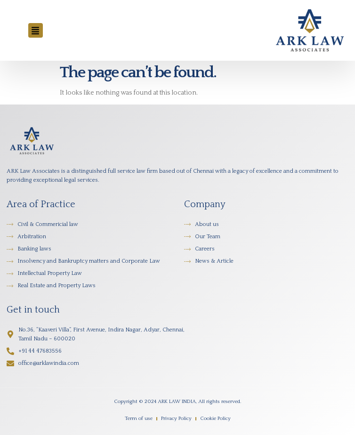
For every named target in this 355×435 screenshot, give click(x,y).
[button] (35, 30)
